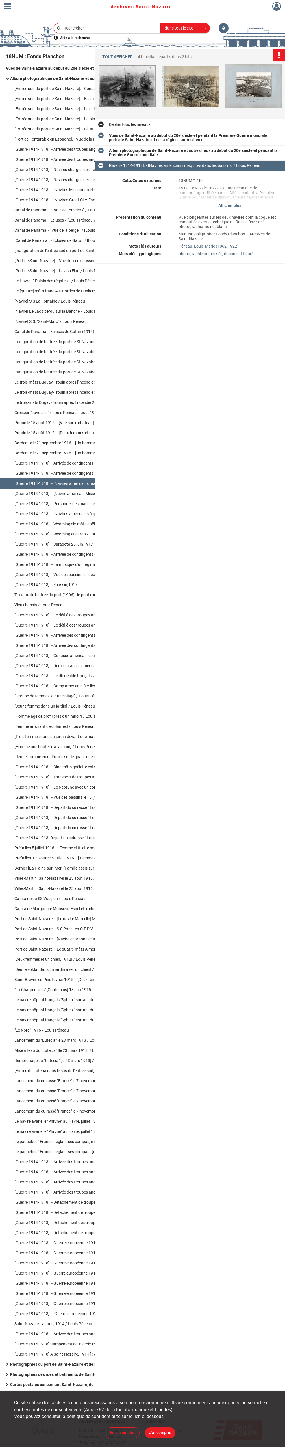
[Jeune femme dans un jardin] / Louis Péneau (54, 706)
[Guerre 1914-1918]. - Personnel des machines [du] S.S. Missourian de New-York (72, 503)
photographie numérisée (200, 253)
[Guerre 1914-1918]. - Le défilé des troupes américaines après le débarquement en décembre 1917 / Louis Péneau (72, 615)
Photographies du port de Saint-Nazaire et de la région (60, 1364)
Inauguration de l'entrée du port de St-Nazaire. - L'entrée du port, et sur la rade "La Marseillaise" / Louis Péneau (72, 351)
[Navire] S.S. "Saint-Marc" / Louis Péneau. (51, 321)
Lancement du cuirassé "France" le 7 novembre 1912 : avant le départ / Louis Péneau (72, 1080)
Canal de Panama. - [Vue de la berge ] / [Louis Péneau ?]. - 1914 (70, 230)
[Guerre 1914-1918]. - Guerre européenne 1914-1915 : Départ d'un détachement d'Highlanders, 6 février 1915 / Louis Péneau (72, 1263)
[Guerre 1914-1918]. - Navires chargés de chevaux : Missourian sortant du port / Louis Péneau (72, 169)
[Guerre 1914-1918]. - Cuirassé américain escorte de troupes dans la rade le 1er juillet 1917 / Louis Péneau (72, 655)
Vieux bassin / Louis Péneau (39, 605)
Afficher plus (229, 205)
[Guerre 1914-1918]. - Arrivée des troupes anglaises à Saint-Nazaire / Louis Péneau (72, 1172)
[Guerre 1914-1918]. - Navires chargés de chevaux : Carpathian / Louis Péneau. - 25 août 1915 (72, 179)
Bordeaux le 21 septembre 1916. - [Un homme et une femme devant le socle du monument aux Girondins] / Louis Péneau (72, 453)
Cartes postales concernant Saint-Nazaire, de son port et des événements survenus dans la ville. (68, 1384)
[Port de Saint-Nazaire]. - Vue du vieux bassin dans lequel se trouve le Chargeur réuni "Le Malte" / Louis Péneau (72, 260)
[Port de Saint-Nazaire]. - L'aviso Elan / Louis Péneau (60, 270)
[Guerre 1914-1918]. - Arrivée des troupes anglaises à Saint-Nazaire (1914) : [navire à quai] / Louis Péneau (72, 149)
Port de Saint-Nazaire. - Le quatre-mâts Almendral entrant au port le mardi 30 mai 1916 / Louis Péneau (72, 949)
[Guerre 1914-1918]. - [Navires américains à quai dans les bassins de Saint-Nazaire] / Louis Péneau (72, 513)
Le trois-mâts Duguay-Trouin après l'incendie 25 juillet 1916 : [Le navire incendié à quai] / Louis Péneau (72, 392)
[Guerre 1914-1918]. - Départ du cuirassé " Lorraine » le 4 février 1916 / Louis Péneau (72, 807)
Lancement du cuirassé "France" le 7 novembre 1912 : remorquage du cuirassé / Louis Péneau (72, 1111)
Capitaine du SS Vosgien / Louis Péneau (50, 898)
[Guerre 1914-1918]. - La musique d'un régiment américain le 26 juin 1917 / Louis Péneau (72, 564)
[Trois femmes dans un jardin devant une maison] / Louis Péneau (72, 736)
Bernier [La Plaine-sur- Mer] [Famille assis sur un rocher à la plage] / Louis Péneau (72, 868)
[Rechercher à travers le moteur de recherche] (110, 28)
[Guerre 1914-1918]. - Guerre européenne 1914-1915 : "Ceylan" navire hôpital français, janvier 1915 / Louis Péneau (72, 1253)
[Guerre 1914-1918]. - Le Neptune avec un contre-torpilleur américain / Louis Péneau (72, 787)
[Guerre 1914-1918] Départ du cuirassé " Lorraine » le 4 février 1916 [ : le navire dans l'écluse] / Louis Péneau (72, 837)
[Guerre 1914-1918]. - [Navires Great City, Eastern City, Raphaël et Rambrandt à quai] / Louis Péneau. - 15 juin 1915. (72, 200)
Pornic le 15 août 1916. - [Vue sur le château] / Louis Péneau (68, 422)
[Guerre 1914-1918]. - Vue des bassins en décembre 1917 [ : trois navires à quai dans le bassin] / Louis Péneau (72, 574)
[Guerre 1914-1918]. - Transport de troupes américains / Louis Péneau (72, 777)
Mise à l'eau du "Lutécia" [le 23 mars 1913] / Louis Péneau (65, 1050)
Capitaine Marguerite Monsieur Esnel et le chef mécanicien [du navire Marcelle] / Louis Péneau (72, 908)
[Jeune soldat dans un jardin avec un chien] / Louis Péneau (66, 969)
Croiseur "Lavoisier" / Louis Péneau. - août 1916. (57, 412)
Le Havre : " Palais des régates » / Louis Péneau (56, 281)
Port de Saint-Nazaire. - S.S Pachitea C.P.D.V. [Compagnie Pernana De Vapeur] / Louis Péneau (72, 929)
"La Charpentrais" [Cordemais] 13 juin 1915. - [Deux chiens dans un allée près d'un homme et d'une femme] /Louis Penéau (72, 989)
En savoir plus (122, 1432)
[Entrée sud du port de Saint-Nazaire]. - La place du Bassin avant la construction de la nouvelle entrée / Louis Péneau (72, 119)
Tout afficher (117, 57)
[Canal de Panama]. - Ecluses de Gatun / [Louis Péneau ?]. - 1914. (72, 240)
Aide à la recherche (75, 38)
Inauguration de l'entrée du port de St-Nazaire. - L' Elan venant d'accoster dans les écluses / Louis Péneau (72, 362)
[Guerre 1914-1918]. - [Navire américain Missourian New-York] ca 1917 (72, 493)
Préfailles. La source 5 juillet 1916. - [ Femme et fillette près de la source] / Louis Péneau (72, 858)
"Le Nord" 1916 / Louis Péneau (41, 1030)
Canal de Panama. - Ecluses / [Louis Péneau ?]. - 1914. (62, 220)
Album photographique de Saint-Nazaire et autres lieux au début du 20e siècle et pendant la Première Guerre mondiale (68, 78)
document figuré (238, 253)
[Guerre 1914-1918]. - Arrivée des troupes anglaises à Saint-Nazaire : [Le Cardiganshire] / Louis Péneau (72, 1161)
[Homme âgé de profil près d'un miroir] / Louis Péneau (62, 716)
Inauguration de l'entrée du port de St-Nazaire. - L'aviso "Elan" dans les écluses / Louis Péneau (72, 341)
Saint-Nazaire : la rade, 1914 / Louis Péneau (53, 1323)
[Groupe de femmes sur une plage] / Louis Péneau (58, 696)
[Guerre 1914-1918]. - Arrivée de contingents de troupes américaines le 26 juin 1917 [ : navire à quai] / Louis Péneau (72, 554)
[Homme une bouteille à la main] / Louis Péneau (56, 746)
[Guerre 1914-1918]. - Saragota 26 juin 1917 (53, 544)
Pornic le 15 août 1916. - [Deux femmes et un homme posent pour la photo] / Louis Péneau (72, 432)
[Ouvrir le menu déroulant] (7, 6)
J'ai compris (160, 1432)
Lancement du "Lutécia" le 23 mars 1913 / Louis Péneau (64, 1040)
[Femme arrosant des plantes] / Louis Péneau (55, 726)
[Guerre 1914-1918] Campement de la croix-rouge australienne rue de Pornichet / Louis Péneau (72, 1344)
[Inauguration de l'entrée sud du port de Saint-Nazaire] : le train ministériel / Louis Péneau (72, 250)
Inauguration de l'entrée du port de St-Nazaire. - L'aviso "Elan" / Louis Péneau (72, 372)
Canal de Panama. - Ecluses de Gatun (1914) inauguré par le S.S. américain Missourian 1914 (72, 331)
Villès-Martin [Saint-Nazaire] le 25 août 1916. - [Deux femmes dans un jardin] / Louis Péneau (72, 888)
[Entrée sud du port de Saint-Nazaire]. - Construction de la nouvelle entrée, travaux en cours (72, 88)
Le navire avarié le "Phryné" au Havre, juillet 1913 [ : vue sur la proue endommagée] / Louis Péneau (72, 1131)
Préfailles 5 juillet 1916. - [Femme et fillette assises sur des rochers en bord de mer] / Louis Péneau (72, 848)
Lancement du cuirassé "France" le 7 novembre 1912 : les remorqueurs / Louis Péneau (72, 1101)
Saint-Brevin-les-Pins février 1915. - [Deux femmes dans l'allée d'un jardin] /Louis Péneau (72, 979)
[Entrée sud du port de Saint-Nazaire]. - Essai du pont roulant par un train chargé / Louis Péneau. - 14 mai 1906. (72, 98)
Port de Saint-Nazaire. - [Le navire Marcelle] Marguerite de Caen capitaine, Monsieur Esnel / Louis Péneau (72, 918)
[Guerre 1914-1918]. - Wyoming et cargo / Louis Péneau (64, 534)
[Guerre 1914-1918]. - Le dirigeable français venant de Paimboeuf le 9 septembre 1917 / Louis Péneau (72, 675)
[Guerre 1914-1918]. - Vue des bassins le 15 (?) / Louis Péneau (69, 797)
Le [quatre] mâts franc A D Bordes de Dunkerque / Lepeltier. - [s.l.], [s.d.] (72, 291)
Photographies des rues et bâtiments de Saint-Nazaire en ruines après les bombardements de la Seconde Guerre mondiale (68, 1374)
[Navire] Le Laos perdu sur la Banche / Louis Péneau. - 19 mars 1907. (72, 311)
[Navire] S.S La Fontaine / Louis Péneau (49, 301)
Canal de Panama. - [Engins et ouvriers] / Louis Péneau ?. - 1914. (71, 210)
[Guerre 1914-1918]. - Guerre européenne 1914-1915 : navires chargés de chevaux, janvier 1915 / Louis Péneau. (72, 1242)
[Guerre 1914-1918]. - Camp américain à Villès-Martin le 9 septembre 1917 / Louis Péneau (72, 686)
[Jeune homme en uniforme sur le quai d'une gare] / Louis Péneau (72, 756)
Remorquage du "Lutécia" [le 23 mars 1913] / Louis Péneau (66, 1060)
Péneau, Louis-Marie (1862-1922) (208, 246)
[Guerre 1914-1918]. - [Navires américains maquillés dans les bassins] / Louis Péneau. (72, 483)
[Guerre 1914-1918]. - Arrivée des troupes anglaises (60, 1334)
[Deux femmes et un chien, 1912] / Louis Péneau (57, 959)
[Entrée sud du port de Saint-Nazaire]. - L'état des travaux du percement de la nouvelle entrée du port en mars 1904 (72, 129)
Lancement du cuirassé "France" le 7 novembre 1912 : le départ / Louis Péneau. (72, 1091)
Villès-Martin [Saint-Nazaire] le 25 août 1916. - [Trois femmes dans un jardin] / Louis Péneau (72, 878)
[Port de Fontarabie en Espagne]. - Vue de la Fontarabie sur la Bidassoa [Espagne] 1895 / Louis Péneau (72, 139)
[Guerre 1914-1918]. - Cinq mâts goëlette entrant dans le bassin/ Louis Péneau (72, 767)
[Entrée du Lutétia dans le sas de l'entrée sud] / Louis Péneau (68, 1070)
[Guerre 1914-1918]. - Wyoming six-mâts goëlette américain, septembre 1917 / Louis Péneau (72, 524)
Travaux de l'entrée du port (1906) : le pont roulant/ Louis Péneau (72, 594)
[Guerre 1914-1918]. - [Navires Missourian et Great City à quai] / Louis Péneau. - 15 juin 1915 (72, 189)
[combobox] (185, 28)
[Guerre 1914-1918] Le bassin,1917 (45, 584)
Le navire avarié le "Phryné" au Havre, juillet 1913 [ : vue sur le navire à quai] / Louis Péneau (72, 1121)
